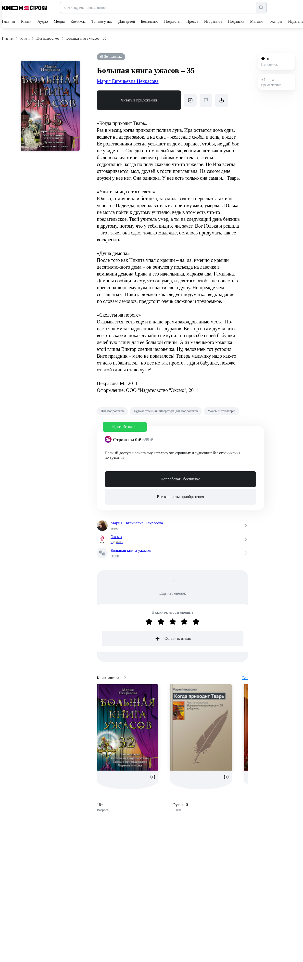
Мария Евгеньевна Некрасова (128, 81)
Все (245, 678)
